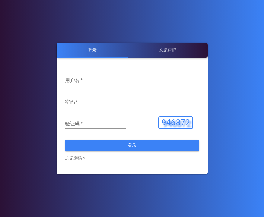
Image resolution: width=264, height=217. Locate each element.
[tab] (92, 50)
